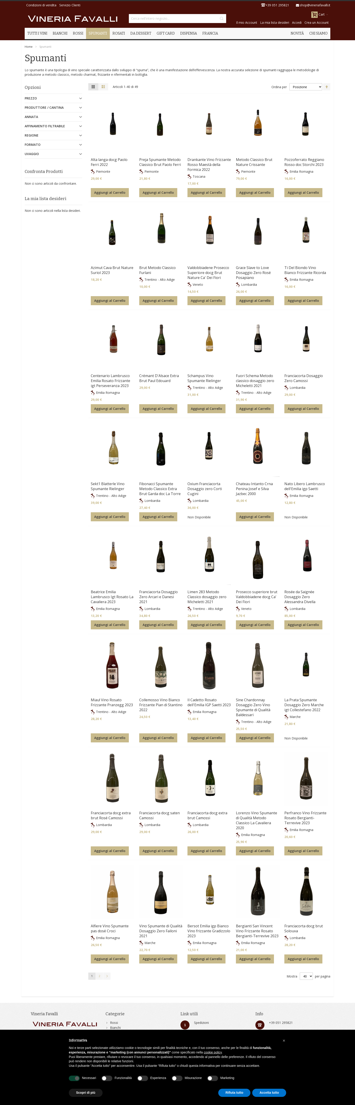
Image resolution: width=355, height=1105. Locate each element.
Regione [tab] (31, 135)
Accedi (297, 22)
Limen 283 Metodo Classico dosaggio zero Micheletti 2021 (206, 596)
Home (29, 47)
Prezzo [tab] (31, 98)
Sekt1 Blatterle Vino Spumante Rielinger (108, 486)
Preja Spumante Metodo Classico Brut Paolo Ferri (160, 162)
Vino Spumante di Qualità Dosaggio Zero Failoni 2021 (160, 930)
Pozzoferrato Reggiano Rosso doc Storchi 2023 (304, 162)
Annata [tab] (31, 117)
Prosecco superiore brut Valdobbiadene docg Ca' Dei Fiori (256, 596)
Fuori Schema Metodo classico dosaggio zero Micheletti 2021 (255, 380)
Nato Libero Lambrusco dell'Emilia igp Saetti (304, 486)
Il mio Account (246, 22)
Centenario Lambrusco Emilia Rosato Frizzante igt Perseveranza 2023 (110, 380)
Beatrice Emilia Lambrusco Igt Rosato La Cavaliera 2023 (112, 596)
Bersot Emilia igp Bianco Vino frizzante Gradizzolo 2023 (208, 930)
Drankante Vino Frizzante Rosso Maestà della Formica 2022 (209, 164)
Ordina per (279, 87)
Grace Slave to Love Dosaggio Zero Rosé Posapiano (253, 272)
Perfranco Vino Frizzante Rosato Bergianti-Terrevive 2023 (305, 817)
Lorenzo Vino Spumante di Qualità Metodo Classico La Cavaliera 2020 (256, 820)
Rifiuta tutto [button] (234, 1092)
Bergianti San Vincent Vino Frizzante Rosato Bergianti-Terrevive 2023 (257, 930)
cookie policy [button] (213, 1052)
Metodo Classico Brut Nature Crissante (254, 162)
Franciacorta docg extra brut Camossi (207, 815)
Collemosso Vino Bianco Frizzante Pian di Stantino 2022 (160, 704)
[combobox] (177, 18)
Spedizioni (201, 1022)
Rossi (114, 1022)
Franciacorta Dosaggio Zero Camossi (303, 378)
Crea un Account (317, 22)
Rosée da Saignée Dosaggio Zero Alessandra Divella (299, 596)
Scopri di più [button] (85, 1092)
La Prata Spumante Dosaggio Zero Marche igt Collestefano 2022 (304, 704)
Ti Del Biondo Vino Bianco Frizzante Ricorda (305, 270)
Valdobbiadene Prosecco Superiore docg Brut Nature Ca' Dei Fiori (208, 272)
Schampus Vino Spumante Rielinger (204, 378)
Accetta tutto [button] (269, 1092)
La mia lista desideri (274, 22)
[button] (284, 1040)
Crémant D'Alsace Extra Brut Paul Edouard (159, 378)
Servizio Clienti (69, 5)
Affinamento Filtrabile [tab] (45, 126)
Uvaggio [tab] (32, 154)
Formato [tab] (33, 144)
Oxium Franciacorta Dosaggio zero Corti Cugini (204, 488)
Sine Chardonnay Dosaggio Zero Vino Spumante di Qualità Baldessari (253, 707)
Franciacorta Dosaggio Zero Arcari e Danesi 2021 (158, 596)
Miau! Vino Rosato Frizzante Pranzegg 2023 (112, 702)
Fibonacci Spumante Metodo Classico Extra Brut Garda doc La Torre (160, 488)
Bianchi (115, 1027)
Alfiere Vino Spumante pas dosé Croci (110, 928)
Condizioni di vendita (41, 5)
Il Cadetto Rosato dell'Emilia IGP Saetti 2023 (209, 702)
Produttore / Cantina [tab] (44, 107)
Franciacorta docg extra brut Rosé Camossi (111, 815)
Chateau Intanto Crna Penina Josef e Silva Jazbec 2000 (254, 488)
